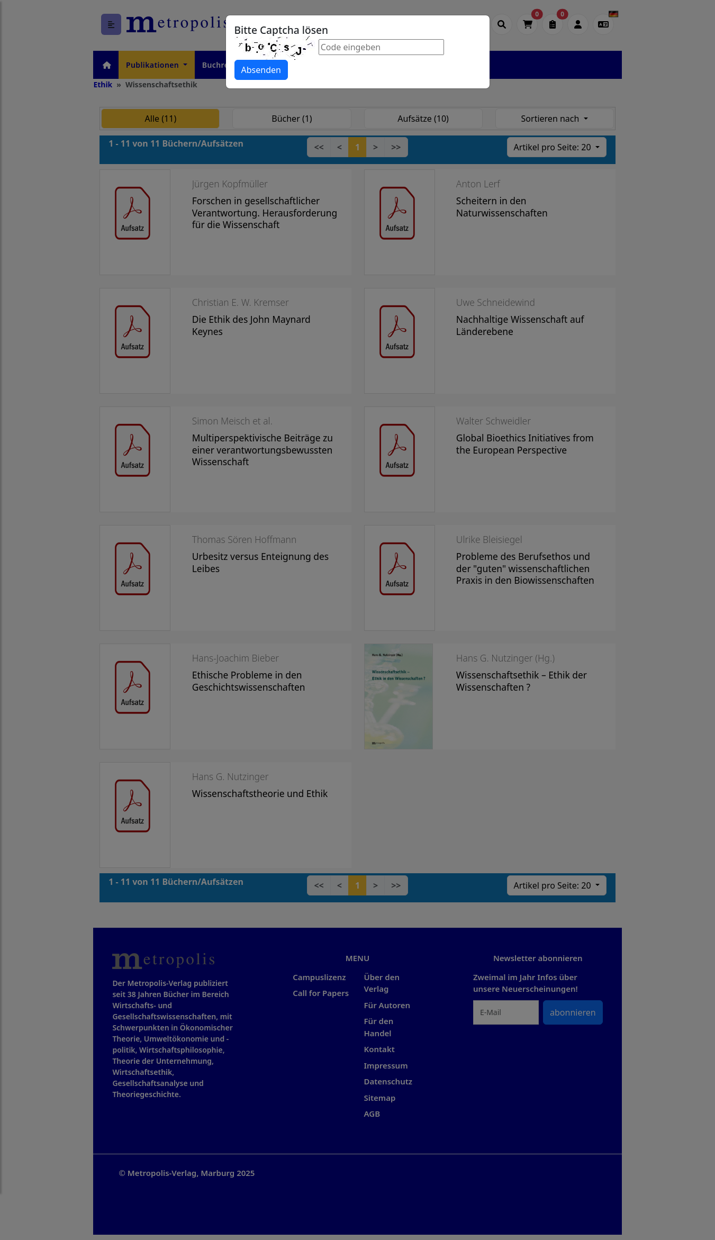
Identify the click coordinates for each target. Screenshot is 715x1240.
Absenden (261, 70)
